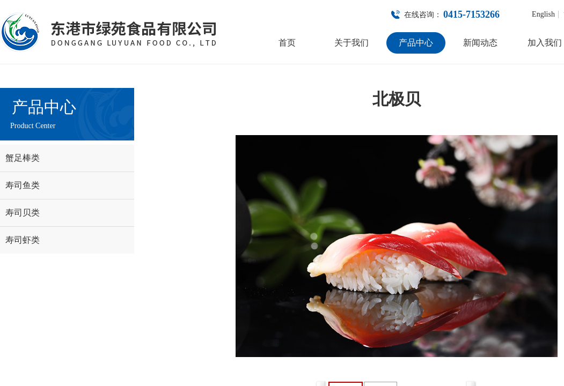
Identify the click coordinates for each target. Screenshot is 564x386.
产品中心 (416, 42)
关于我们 (351, 42)
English (543, 14)
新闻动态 (480, 42)
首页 (287, 42)
